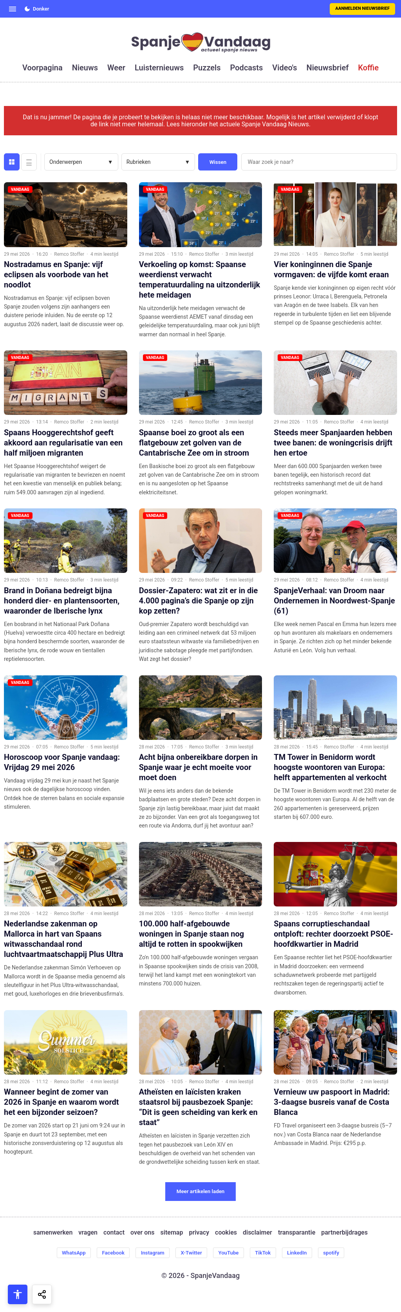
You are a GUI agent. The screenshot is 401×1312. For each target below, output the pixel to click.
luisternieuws (159, 67)
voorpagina (42, 67)
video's (284, 67)
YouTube (230, 1253)
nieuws (85, 67)
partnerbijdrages (344, 1232)
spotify (340, 1253)
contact (114, 1232)
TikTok (267, 1253)
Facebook (107, 1253)
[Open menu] (12, 9)
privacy (199, 1232)
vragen (88, 1232)
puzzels (206, 67)
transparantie (296, 1232)
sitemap (172, 1232)
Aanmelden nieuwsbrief (362, 8)
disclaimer (257, 1232)
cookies (226, 1232)
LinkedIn (303, 1253)
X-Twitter (190, 1253)
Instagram (149, 1253)
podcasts (246, 67)
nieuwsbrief (328, 67)
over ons (142, 1232)
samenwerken (52, 1232)
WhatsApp (65, 1253)
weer (116, 67)
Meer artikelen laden (201, 1191)
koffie (368, 67)
